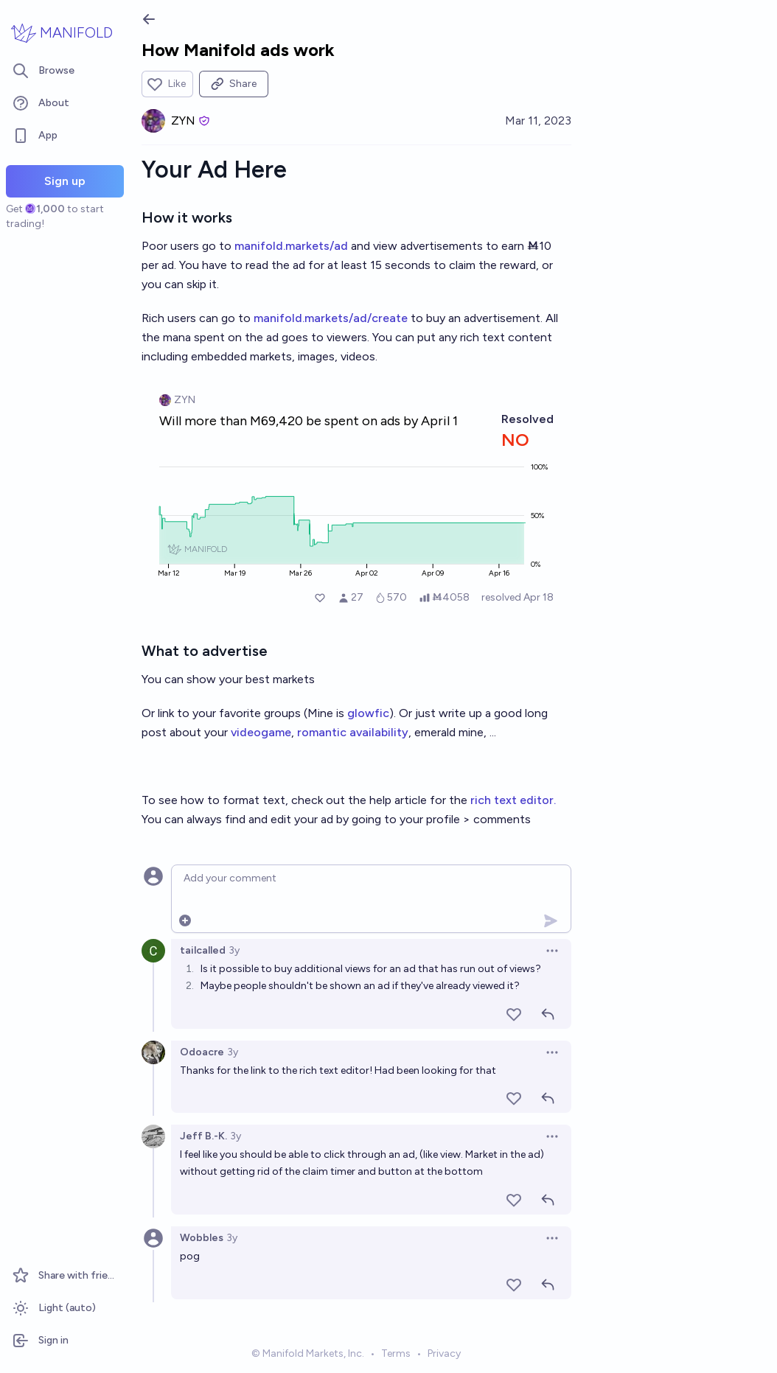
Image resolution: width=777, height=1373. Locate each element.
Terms (396, 1353)
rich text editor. (513, 800)
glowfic (368, 713)
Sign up (65, 181)
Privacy (444, 1353)
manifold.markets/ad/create (331, 318)
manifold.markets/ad (291, 246)
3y (234, 950)
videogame (261, 732)
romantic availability (352, 732)
